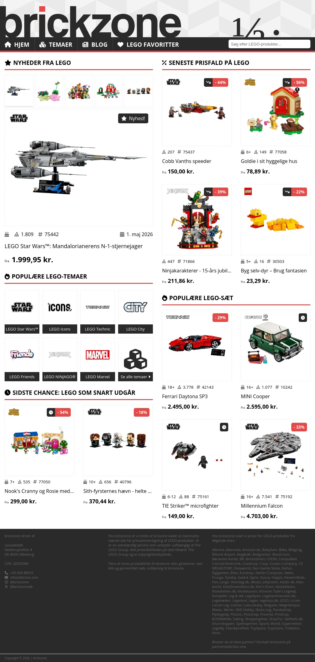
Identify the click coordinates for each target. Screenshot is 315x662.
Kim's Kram (265, 586)
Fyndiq (230, 577)
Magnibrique (289, 605)
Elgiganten (220, 572)
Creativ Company (283, 563)
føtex (289, 572)
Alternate (233, 549)
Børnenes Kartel (225, 559)
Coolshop (249, 563)
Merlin (229, 609)
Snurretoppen (223, 623)
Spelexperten (246, 623)
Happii (277, 577)
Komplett (219, 595)
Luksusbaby (252, 605)
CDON (272, 559)
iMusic (256, 582)
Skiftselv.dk (293, 618)
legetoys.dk (269, 600)
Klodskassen (247, 591)
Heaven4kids (294, 577)
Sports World (269, 623)
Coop (263, 563)
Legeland (239, 600)
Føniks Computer (269, 572)
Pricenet (266, 614)
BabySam (269, 549)
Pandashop (282, 609)
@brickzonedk (21, 586)
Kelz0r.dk (287, 582)
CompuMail (287, 559)
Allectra (218, 549)
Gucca (265, 577)
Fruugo (217, 577)
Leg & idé (236, 595)
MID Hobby (244, 609)
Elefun (286, 568)
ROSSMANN (221, 618)
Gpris (254, 577)
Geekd (243, 577)
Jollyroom (270, 582)
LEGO (284, 600)
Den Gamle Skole (266, 568)
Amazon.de (251, 549)
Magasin (270, 605)
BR (242, 559)
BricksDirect (255, 559)
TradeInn (292, 628)
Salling (238, 618)
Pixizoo (236, 614)
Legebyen (253, 595)
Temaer (55, 45)
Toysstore (275, 628)
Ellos (234, 572)
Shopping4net (256, 618)
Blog (94, 45)
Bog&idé (244, 554)
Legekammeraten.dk (278, 595)
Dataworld (242, 568)
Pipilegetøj (220, 614)
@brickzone (19, 582)
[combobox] (272, 43)
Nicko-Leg (263, 609)
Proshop (282, 614)
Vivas (216, 632)
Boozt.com (281, 554)
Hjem (17, 45)
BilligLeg (295, 549)
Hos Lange (220, 582)
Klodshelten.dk (224, 591)
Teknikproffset (237, 628)
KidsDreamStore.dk (238, 586)
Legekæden (221, 600)
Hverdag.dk (240, 582)
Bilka (283, 549)
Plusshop (251, 614)
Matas (217, 609)
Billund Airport (223, 554)
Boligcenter (262, 554)
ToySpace (257, 628)
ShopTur (276, 618)
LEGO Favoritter (148, 45)
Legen (253, 600)
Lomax (236, 605)
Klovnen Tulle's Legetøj (277, 591)
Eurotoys (247, 572)
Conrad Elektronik (226, 563)
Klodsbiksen (285, 586)
